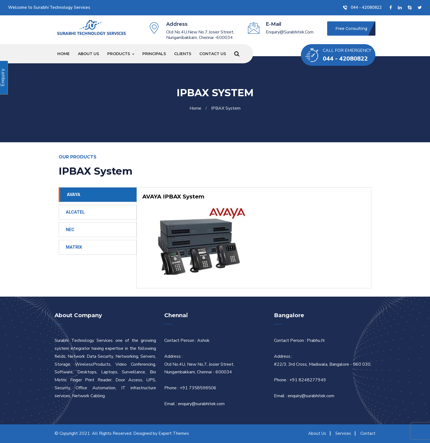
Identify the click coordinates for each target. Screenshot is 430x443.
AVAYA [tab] (73, 194)
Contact (367, 433)
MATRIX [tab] (74, 247)
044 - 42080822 (362, 7)
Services (343, 433)
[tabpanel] (254, 238)
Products (118, 53)
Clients (182, 53)
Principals (154, 53)
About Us (88, 53)
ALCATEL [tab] (75, 212)
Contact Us (212, 53)
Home (63, 53)
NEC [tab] (70, 229)
